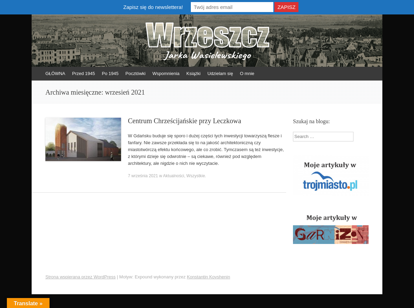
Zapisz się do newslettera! (153, 7)
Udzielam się (220, 73)
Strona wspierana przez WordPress (80, 276)
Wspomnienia (165, 73)
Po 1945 (110, 73)
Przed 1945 (83, 73)
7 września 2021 (143, 175)
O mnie (247, 73)
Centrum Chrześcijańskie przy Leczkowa (184, 121)
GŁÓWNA (55, 73)
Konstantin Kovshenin (208, 276)
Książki (193, 73)
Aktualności (173, 175)
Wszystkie (195, 175)
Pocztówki (136, 73)
